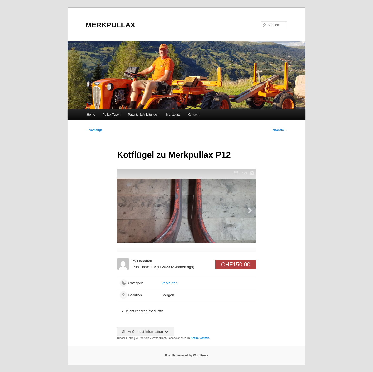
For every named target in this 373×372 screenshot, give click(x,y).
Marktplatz (173, 114)
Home (91, 114)
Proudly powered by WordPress (186, 355)
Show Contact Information (145, 331)
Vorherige (94, 130)
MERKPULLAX (110, 25)
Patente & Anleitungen (143, 114)
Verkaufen (169, 283)
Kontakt (193, 114)
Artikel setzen (200, 338)
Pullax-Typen (111, 114)
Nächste (280, 130)
